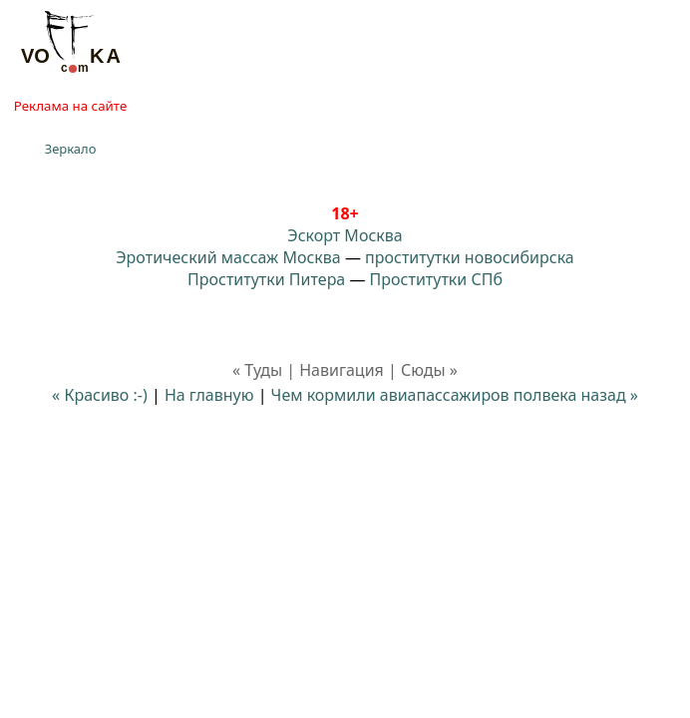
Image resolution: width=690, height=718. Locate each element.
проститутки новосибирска (469, 257)
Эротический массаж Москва (228, 257)
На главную (209, 395)
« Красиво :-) (102, 395)
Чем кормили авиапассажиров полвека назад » (454, 395)
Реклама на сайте (70, 106)
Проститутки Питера (266, 279)
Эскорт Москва (344, 235)
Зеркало (71, 149)
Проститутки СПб (436, 279)
